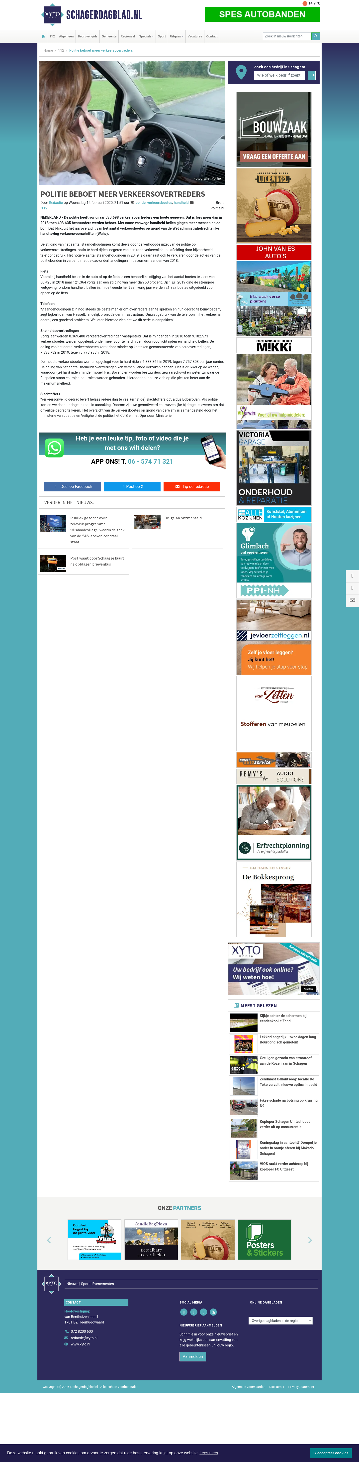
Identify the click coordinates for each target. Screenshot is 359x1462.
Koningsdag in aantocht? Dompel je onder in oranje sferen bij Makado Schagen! (288, 1173)
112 (52, 36)
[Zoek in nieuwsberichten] (287, 36)
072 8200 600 (82, 1375)
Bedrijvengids (87, 36)
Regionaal (128, 36)
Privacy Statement (301, 1430)
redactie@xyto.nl (84, 1381)
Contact (212, 36)
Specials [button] (145, 36)
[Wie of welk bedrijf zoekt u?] (279, 75)
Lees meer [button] (208, 1453)
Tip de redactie (192, 486)
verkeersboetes (159, 203)
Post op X (132, 486)
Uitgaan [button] (175, 36)
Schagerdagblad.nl (104, 14)
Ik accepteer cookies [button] (331, 1453)
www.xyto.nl (80, 1387)
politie (141, 203)
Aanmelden (193, 1399)
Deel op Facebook (72, 486)
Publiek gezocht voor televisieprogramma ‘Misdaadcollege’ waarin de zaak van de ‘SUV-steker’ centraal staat (97, 529)
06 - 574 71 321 (150, 461)
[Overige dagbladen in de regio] (281, 1364)
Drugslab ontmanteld (183, 517)
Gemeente (109, 36)
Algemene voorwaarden (248, 1430)
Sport (162, 36)
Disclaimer (276, 1430)
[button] (43, 1294)
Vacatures (195, 36)
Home (48, 50)
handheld (181, 203)
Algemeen (66, 36)
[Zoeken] (315, 36)
